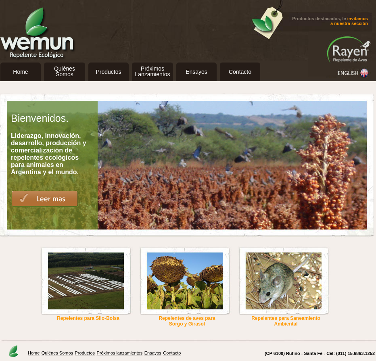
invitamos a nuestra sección (349, 21)
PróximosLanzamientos (152, 71)
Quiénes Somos (57, 353)
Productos (108, 72)
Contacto (240, 72)
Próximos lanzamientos (120, 353)
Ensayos (196, 72)
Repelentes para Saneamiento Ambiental (285, 321)
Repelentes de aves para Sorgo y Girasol (187, 321)
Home (20, 72)
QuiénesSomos (64, 71)
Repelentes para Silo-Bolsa (88, 318)
